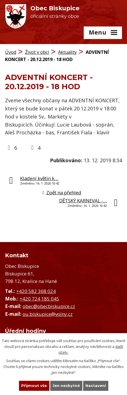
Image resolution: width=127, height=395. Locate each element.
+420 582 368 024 (36, 291)
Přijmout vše (34, 385)
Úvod (10, 52)
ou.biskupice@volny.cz (48, 314)
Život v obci (37, 52)
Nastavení (95, 385)
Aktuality (67, 52)
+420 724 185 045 (39, 298)
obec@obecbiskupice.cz (49, 306)
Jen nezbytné (66, 385)
